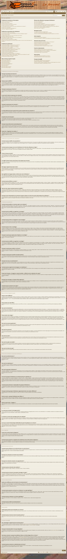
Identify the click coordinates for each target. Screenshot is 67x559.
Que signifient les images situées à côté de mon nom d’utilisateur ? (12, 37)
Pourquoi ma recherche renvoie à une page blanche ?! (42, 43)
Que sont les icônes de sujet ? (6, 67)
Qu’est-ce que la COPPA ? (6, 22)
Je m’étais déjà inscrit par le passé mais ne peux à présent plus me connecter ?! (14, 26)
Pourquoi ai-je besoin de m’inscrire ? (7, 21)
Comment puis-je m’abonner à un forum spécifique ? (42, 51)
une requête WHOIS (23, 537)
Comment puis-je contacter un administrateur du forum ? (42, 63)
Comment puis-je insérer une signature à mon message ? (10, 46)
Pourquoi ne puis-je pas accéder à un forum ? (8, 50)
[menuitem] (49, 11)
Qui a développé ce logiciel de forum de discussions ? (42, 60)
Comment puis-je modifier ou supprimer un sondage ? (10, 49)
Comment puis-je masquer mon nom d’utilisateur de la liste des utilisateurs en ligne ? (14, 33)
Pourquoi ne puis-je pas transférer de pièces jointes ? (10, 51)
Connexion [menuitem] (62, 11)
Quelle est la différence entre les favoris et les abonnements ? (43, 49)
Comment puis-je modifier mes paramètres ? (8, 32)
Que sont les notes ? (5, 65)
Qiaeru (37, 556)
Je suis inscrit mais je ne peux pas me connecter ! (9, 24)
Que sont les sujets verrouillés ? (6, 66)
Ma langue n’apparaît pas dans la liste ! (8, 36)
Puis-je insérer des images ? (6, 62)
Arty (31, 555)
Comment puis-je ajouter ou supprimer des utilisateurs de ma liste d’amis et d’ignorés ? (47, 38)
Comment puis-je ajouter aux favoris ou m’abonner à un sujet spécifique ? (45, 50)
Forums (6, 11)
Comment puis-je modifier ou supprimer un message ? (10, 45)
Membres (11, 11)
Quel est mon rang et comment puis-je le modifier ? (9, 39)
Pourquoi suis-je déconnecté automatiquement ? (9, 28)
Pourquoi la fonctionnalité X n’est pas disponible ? (41, 61)
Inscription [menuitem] (64, 11)
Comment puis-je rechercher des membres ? (41, 44)
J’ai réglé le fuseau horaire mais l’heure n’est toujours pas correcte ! (12, 35)
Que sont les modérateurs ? (38, 22)
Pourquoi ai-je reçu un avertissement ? (7, 52)
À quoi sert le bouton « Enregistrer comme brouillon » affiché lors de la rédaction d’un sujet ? (16, 54)
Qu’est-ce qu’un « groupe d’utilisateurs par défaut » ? (42, 27)
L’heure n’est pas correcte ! (6, 34)
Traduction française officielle (32, 556)
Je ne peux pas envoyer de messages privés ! (41, 31)
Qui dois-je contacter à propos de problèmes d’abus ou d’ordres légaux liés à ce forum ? (47, 62)
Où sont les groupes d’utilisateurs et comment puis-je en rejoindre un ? (44, 24)
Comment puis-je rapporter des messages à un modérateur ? (11, 53)
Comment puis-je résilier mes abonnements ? (41, 52)
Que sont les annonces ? (5, 64)
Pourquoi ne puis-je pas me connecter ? (8, 25)
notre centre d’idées (55, 530)
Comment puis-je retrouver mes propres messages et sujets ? (43, 45)
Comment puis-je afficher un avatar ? (7, 38)
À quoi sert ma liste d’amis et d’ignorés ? (40, 37)
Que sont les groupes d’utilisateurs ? (39, 23)
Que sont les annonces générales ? (7, 63)
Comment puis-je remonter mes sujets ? (8, 56)
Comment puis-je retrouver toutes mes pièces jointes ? (42, 56)
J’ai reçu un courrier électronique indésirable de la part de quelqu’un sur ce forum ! (46, 33)
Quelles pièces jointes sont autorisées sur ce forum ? (42, 55)
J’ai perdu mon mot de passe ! (6, 27)
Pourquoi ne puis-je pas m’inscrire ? (7, 23)
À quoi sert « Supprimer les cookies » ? (8, 29)
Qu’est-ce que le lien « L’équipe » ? (39, 28)
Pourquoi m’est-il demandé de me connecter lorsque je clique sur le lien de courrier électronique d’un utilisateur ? (17, 41)
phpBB (31, 554)
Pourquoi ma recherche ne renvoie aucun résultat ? (42, 42)
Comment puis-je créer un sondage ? (7, 47)
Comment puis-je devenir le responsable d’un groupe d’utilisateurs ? (44, 25)
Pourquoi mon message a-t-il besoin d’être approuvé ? (10, 55)
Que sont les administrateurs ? (38, 21)
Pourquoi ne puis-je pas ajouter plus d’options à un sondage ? (11, 48)
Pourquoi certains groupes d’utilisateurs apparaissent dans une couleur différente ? (46, 26)
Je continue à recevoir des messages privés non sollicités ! (43, 32)
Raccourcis (2, 11)
